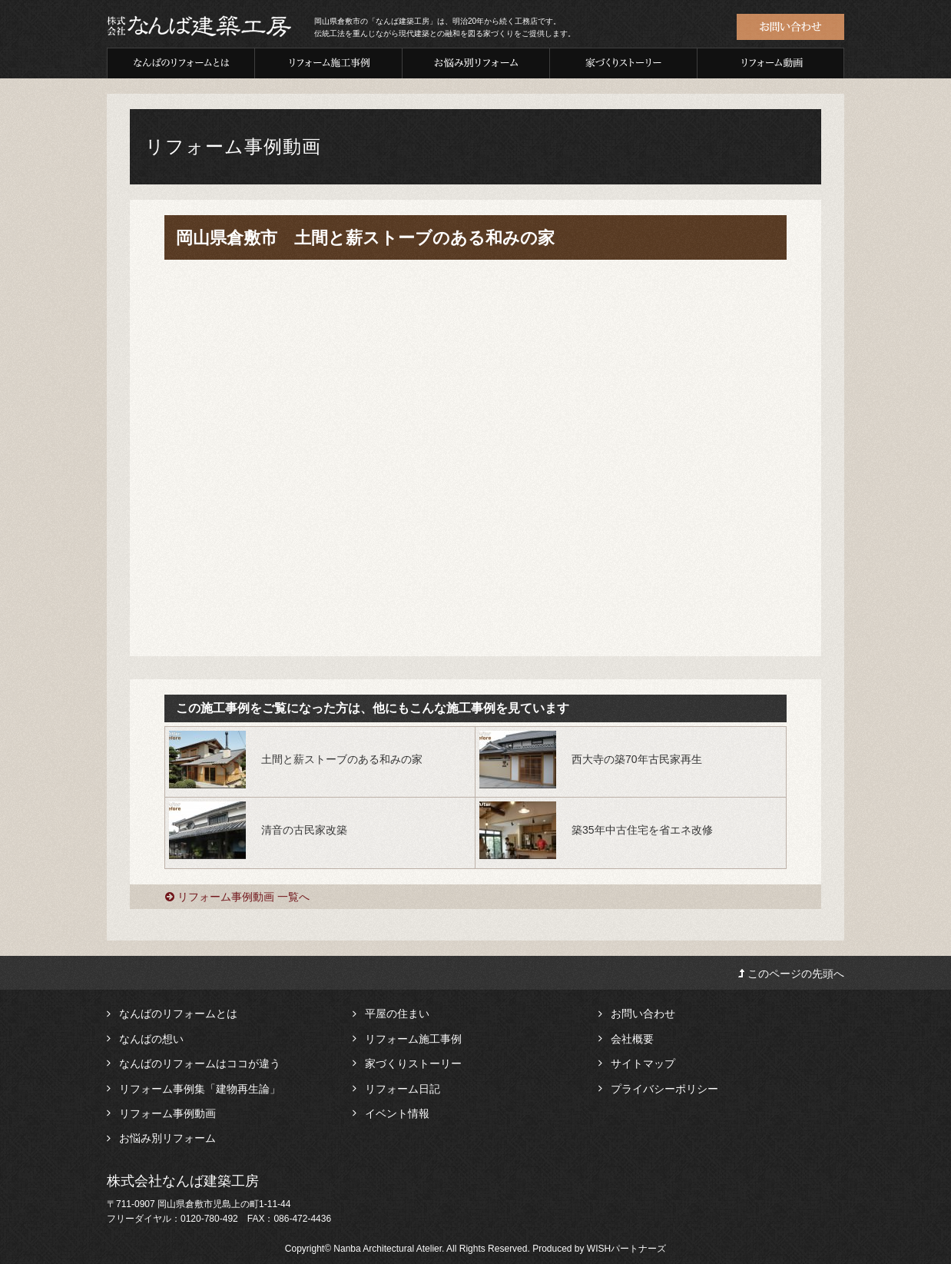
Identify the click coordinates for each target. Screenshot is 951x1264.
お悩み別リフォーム (167, 1138)
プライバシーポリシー (664, 1089)
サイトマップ (643, 1063)
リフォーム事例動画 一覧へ (237, 897)
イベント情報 (397, 1113)
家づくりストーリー (413, 1063)
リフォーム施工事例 (413, 1039)
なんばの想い (151, 1039)
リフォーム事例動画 (167, 1113)
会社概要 (632, 1039)
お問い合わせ (643, 1013)
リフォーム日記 (402, 1089)
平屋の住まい (397, 1013)
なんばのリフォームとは (178, 1013)
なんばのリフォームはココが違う (199, 1063)
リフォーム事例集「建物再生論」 (199, 1089)
